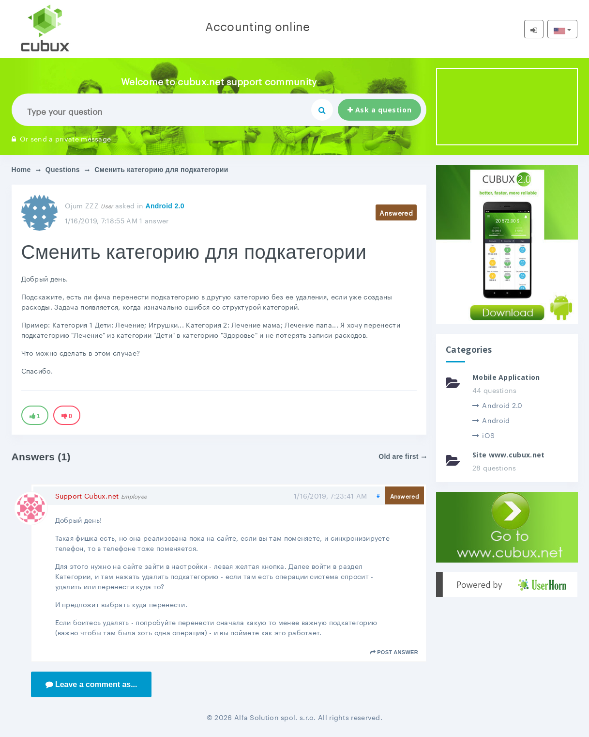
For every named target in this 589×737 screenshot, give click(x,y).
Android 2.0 (164, 206)
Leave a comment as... (91, 684)
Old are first (402, 456)
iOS (483, 434)
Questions (62, 169)
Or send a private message (61, 138)
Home (21, 169)
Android (491, 419)
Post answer (394, 652)
